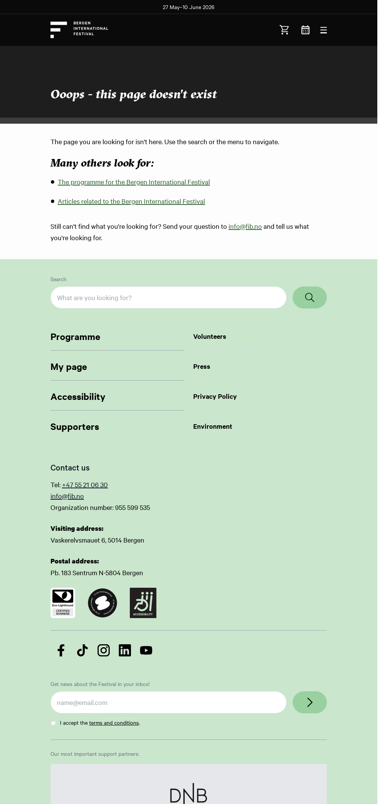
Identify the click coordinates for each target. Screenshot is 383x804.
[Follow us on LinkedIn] (125, 650)
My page (68, 366)
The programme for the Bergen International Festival (134, 181)
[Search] (310, 297)
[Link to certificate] (62, 603)
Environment (212, 426)
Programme (75, 336)
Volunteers (209, 336)
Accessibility (78, 396)
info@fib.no (245, 226)
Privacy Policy (215, 396)
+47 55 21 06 (81, 484)
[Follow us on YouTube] (146, 650)
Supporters (74, 426)
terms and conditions (114, 722)
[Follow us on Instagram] (103, 650)
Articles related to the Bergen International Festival (131, 201)
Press (201, 366)
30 (104, 484)
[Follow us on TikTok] (82, 650)
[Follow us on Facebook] (61, 650)
